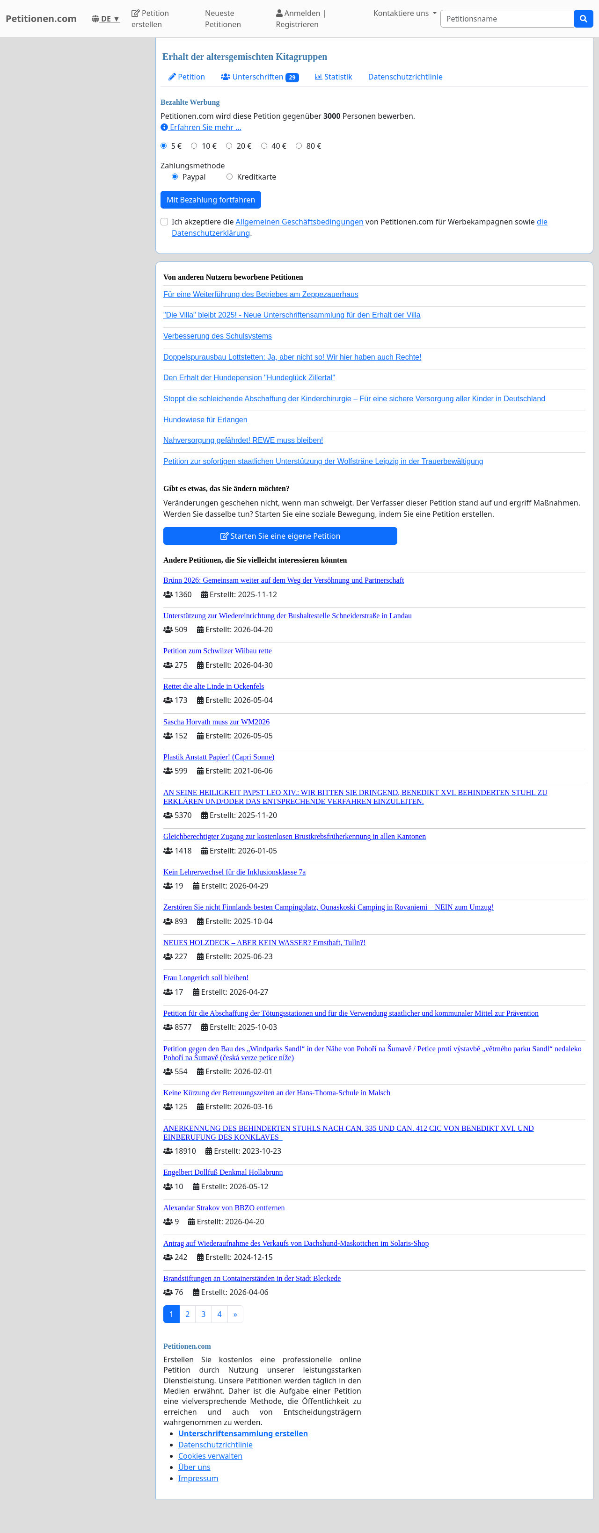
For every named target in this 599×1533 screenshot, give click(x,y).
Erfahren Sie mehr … (201, 127)
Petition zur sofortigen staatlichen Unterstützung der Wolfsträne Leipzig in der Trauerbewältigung (323, 461)
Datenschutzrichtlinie (405, 77)
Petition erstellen (150, 18)
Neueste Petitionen (223, 18)
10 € (209, 146)
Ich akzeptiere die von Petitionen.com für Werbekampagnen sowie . (360, 227)
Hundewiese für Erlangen (205, 420)
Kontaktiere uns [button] (402, 13)
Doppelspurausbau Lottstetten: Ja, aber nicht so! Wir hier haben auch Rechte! (292, 357)
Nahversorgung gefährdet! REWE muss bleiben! (243, 440)
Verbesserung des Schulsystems (217, 336)
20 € (244, 146)
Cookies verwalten (210, 1456)
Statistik (333, 77)
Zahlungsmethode (193, 165)
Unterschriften (260, 77)
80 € (314, 146)
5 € (176, 146)
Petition (186, 77)
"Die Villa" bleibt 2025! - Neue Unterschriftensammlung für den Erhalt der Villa (292, 315)
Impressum (198, 1478)
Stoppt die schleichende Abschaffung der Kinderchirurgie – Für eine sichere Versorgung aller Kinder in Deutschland (354, 399)
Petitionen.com (41, 18)
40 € (278, 146)
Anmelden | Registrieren (301, 18)
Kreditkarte (256, 177)
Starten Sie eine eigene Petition (280, 536)
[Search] (507, 19)
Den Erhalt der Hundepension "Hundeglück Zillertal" (249, 378)
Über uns (194, 1467)
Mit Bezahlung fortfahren (211, 200)
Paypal (194, 177)
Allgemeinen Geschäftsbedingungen (300, 222)
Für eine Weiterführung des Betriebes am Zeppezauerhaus (260, 294)
